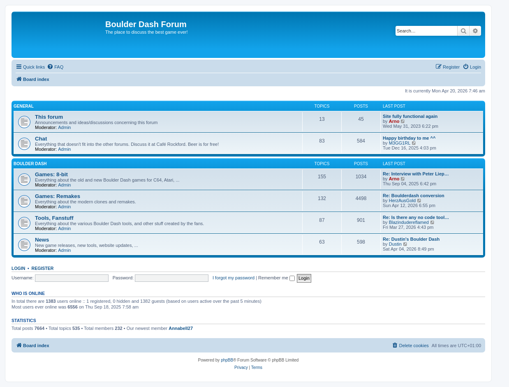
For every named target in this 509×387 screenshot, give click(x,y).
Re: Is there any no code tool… (416, 217)
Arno (394, 121)
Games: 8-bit (51, 174)
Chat (41, 139)
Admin (64, 127)
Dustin (395, 244)
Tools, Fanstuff (54, 218)
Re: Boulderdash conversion (413, 195)
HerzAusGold (402, 200)
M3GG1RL (400, 143)
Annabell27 (181, 328)
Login (18, 268)
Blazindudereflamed (409, 222)
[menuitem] (55, 67)
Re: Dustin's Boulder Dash (411, 239)
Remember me (276, 277)
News (42, 240)
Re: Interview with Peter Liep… (416, 173)
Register (43, 268)
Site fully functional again (410, 116)
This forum (49, 117)
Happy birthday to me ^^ (409, 138)
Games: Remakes (57, 196)
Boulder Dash (30, 163)
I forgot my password (233, 277)
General (24, 106)
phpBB (227, 360)
